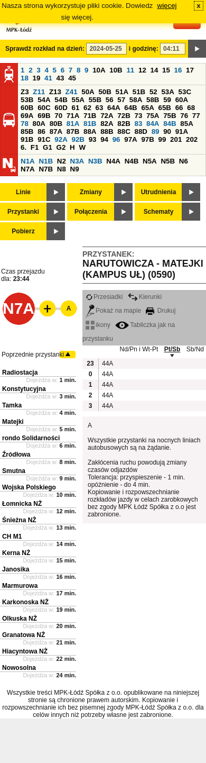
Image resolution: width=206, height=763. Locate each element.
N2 (61, 161)
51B (139, 92)
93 (93, 139)
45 (72, 78)
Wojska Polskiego (29, 487)
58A (135, 100)
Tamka (12, 405)
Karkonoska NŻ (25, 602)
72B (123, 116)
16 (178, 70)
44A (107, 363)
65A (147, 108)
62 (87, 108)
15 (166, 70)
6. (23, 147)
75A (152, 116)
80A (39, 124)
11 (130, 70)
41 (48, 78)
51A (122, 92)
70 (58, 116)
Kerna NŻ (16, 553)
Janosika (15, 569)
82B (123, 124)
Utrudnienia (158, 192)
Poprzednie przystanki (33, 354)
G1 (47, 147)
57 (121, 100)
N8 (61, 169)
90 (167, 131)
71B (89, 116)
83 (138, 124)
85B (27, 131)
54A (44, 100)
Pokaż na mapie (113, 310)
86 (41, 131)
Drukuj (160, 310)
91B (27, 139)
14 (154, 70)
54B (60, 100)
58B (152, 100)
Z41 (71, 92)
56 (110, 100)
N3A (77, 161)
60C (44, 108)
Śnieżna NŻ (19, 520)
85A (186, 124)
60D (60, 108)
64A (113, 108)
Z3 (25, 92)
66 (179, 108)
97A (130, 139)
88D (140, 131)
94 (104, 139)
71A (73, 116)
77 (196, 116)
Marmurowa (20, 585)
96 (116, 139)
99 (162, 139)
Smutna (13, 471)
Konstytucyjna (24, 389)
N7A (28, 169)
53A (167, 92)
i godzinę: (143, 48)
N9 (74, 169)
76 (184, 116)
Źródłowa (16, 454)
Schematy (159, 211)
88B (106, 131)
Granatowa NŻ (23, 635)
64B (130, 108)
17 (190, 70)
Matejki (13, 421)
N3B (95, 161)
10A (98, 70)
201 (176, 139)
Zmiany (91, 192)
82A (106, 124)
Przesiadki (104, 297)
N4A (113, 161)
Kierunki (145, 297)
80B (56, 124)
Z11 (39, 92)
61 (75, 108)
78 (25, 124)
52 (153, 92)
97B (147, 139)
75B (169, 116)
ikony (98, 325)
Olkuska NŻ (19, 618)
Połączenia (90, 211)
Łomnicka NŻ (22, 503)
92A (60, 139)
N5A (150, 161)
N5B (168, 161)
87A (56, 131)
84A (152, 124)
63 (100, 108)
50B (104, 92)
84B (169, 124)
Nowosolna (19, 667)
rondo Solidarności (31, 438)
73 (138, 116)
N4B (132, 161)
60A (181, 100)
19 (37, 78)
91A (181, 131)
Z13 (55, 92)
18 (25, 78)
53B (27, 100)
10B (115, 70)
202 (192, 139)
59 (167, 100)
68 (191, 108)
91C (44, 139)
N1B (46, 161)
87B (73, 131)
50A (87, 92)
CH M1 (12, 536)
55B (95, 100)
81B (89, 124)
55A (77, 100)
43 (60, 78)
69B (44, 116)
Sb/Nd (195, 349)
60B (27, 108)
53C (185, 92)
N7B (46, 169)
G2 (61, 147)
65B (164, 108)
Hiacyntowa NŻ (25, 651)
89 (156, 131)
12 (142, 70)
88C (123, 131)
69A (27, 116)
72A (106, 116)
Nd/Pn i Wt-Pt (139, 349)
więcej (167, 6)
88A (89, 131)
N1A (28, 161)
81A (73, 124)
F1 (35, 147)
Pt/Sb (172, 349)
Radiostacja (20, 372)
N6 (183, 161)
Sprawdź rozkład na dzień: (45, 48)
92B (77, 139)
